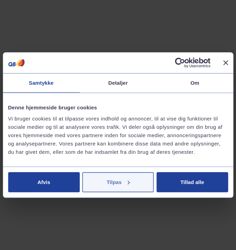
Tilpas (118, 182)
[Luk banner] (225, 62)
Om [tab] (194, 83)
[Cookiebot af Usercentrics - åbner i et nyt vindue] (179, 63)
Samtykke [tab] (41, 83)
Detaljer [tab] (118, 83)
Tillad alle (192, 182)
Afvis (44, 182)
